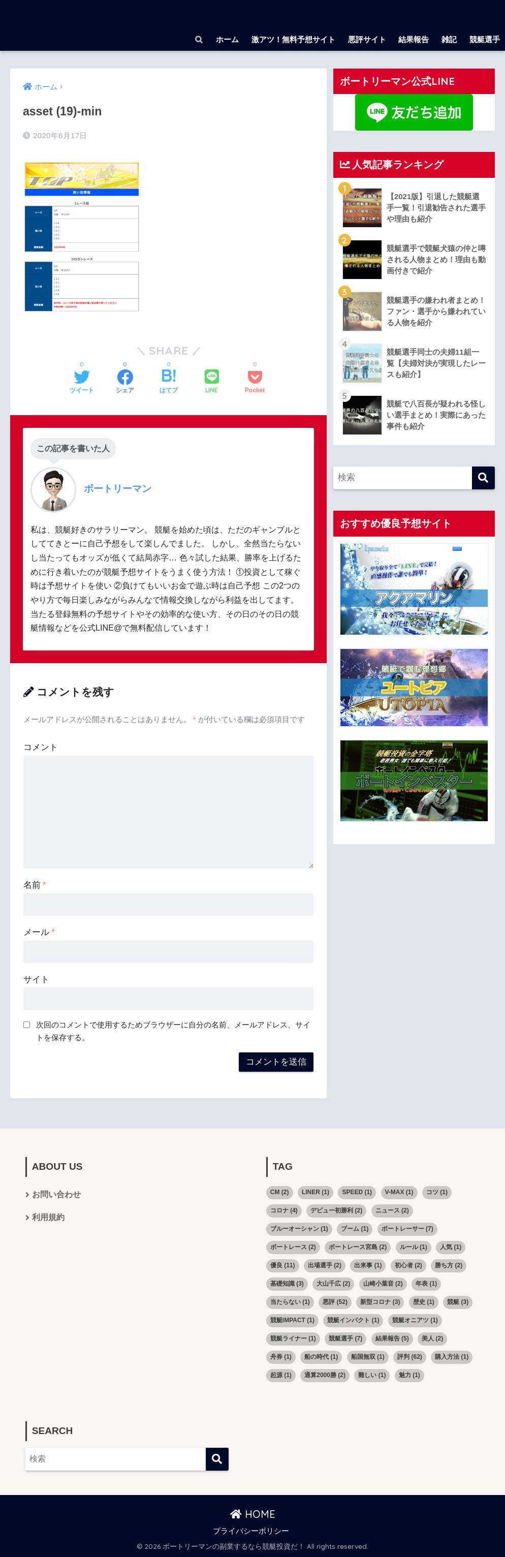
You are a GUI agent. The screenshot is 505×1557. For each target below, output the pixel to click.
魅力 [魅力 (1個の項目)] (409, 1375)
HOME (252, 1514)
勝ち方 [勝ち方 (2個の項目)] (448, 1265)
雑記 (449, 39)
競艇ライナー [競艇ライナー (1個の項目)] (293, 1338)
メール (39, 932)
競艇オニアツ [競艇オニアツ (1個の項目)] (415, 1320)
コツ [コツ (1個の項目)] (437, 1192)
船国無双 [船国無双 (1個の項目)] (368, 1356)
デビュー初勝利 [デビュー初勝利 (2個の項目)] (336, 1210)
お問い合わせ (56, 1195)
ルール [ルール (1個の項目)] (413, 1247)
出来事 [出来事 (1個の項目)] (368, 1265)
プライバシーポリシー (251, 1531)
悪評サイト (367, 39)
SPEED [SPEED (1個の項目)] (357, 1192)
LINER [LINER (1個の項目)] (315, 1192)
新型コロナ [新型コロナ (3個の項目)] (380, 1301)
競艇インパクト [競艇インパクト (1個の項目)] (353, 1320)
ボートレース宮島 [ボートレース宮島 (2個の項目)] (358, 1247)
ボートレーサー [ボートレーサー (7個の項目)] (407, 1228)
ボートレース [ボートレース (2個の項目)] (293, 1247)
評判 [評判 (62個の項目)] (409, 1356)
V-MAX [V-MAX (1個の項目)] (399, 1192)
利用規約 (48, 1218)
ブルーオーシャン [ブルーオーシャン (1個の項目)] (299, 1228)
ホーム (227, 39)
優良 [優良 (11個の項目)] (282, 1265)
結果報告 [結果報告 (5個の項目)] (392, 1338)
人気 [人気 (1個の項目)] (450, 1247)
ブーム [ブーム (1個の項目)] (354, 1228)
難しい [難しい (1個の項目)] (372, 1375)
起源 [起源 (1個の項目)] (281, 1375)
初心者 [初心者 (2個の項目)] (408, 1265)
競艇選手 (484, 39)
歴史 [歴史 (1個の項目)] (423, 1301)
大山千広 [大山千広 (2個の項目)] (333, 1283)
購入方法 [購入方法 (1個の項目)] (451, 1356)
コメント (40, 747)
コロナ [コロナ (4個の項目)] (284, 1210)
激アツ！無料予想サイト (293, 39)
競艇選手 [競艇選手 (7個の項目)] (345, 1338)
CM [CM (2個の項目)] (279, 1192)
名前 (34, 885)
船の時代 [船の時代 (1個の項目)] (321, 1356)
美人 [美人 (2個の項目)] (432, 1338)
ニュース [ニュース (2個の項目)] (392, 1210)
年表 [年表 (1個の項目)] (426, 1283)
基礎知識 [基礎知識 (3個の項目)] (287, 1283)
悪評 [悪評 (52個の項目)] (335, 1301)
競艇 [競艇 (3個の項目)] (457, 1301)
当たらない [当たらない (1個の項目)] (290, 1301)
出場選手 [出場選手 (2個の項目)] (324, 1265)
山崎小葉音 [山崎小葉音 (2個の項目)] (383, 1283)
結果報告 (413, 39)
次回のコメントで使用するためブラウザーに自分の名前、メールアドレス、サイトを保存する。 (173, 1031)
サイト (36, 979)
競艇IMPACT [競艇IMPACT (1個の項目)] (292, 1320)
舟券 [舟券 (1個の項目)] (281, 1356)
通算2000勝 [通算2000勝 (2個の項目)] (324, 1375)
